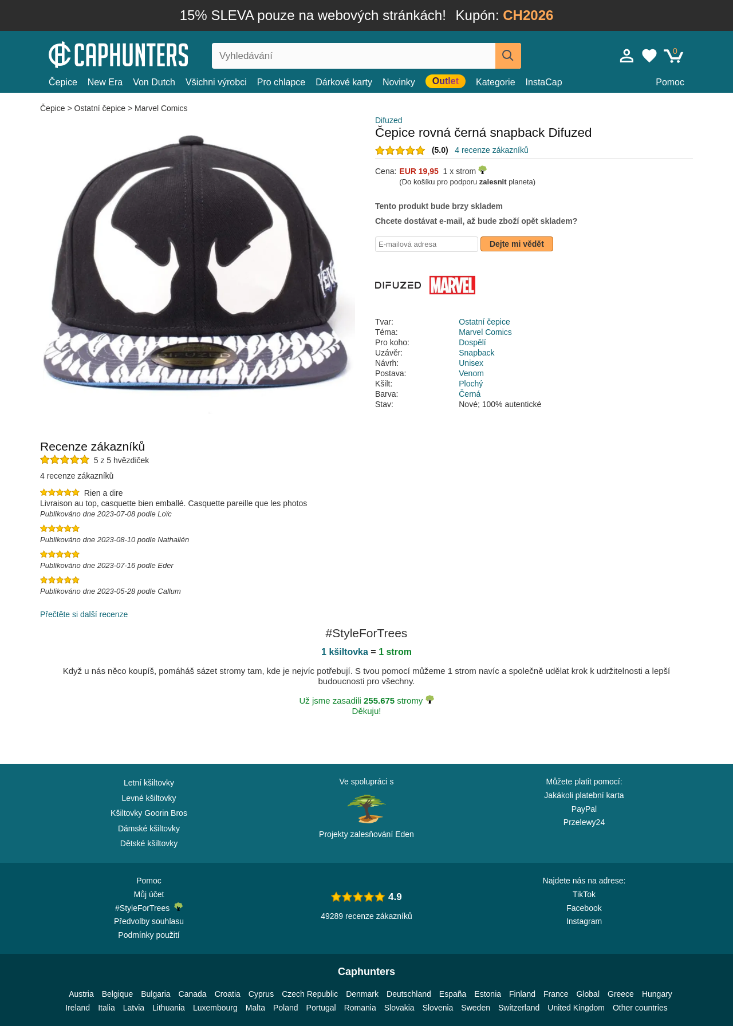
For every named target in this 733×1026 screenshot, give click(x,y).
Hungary (657, 994)
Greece (621, 994)
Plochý (471, 383)
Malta (255, 1007)
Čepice (63, 82)
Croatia (228, 994)
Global (588, 994)
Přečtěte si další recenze (84, 614)
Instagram (584, 921)
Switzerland (518, 1007)
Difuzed (388, 120)
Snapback (476, 352)
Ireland (77, 1007)
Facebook (583, 908)
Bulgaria (155, 994)
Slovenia (438, 1007)
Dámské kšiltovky (149, 828)
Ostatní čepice (100, 108)
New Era (105, 82)
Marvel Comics (161, 108)
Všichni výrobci (216, 82)
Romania (360, 1007)
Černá (469, 393)
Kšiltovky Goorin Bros (149, 813)
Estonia (487, 994)
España (452, 994)
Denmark (362, 994)
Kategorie (495, 82)
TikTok (584, 894)
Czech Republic (310, 994)
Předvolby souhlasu (149, 921)
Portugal (321, 1007)
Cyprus (261, 994)
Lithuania (168, 1007)
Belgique (117, 994)
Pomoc (670, 82)
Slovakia (399, 1007)
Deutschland (409, 994)
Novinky (399, 82)
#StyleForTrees (149, 907)
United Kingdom (576, 1007)
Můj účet (149, 894)
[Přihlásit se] (627, 55)
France (556, 994)
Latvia (133, 1007)
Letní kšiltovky (149, 782)
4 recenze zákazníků (491, 150)
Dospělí (472, 342)
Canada (193, 994)
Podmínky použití (148, 935)
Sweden (475, 1007)
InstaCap (544, 82)
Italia (106, 1007)
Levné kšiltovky (149, 798)
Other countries (640, 1007)
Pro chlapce (281, 82)
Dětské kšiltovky (149, 843)
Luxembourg (215, 1007)
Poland (285, 1007)
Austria (81, 994)
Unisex (471, 363)
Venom (471, 373)
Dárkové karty (344, 82)
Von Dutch (154, 82)
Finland (522, 994)
